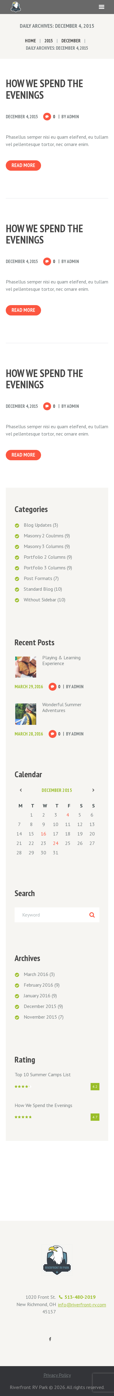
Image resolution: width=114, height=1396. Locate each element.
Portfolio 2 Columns (45, 557)
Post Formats (38, 578)
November (40, 1017)
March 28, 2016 (29, 734)
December (71, 41)
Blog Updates (38, 525)
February (38, 985)
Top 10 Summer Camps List (43, 1074)
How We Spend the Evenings (44, 89)
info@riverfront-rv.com (82, 1305)
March (36, 974)
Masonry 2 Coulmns (44, 535)
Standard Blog (38, 589)
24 (55, 843)
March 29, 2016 (29, 686)
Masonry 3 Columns (44, 546)
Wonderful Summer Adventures (61, 707)
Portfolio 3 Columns (45, 567)
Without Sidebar (40, 600)
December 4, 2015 (22, 116)
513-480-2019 (79, 1297)
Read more (23, 165)
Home (30, 41)
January (37, 995)
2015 (48, 41)
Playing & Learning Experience (61, 660)
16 (43, 834)
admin (73, 116)
